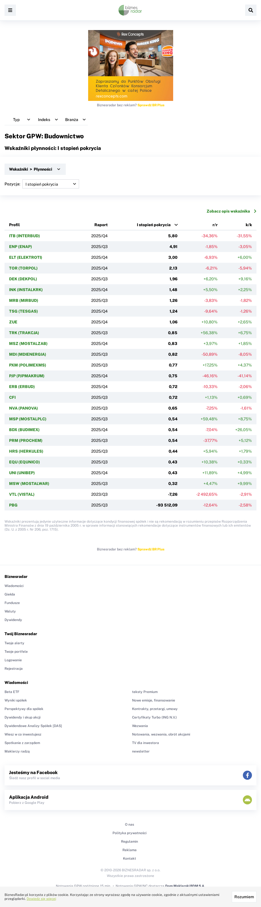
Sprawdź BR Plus (150, 105)
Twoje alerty (14, 643)
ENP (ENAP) (20, 246)
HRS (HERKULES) (26, 451)
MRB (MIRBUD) (23, 300)
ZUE (13, 322)
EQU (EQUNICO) (24, 462)
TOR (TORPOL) (23, 268)
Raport (101, 224)
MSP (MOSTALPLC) (27, 419)
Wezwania (140, 726)
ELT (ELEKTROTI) (25, 257)
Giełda (10, 594)
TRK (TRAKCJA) (24, 332)
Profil (14, 224)
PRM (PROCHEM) (26, 440)
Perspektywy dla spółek (24, 709)
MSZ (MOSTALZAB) (28, 343)
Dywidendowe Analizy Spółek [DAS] (33, 726)
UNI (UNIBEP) (22, 473)
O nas (129, 825)
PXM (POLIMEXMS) (27, 365)
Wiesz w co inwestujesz (23, 734)
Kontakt (129, 859)
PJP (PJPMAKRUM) (26, 376)
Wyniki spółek (16, 700)
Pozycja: (42, 183)
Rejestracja (14, 669)
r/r (215, 224)
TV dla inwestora (145, 743)
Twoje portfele (16, 652)
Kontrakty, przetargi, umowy (155, 709)
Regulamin (129, 842)
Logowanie (13, 660)
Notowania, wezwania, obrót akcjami (161, 734)
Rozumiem (244, 897)
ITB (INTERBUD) (24, 236)
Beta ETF (12, 692)
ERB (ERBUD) (22, 386)
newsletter (141, 751)
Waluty (10, 611)
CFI (12, 397)
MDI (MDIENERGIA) (27, 354)
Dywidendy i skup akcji (23, 717)
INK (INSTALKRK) (26, 289)
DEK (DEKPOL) (23, 279)
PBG (13, 505)
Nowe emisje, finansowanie (153, 700)
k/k (249, 224)
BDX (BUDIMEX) (24, 429)
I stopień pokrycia (154, 224)
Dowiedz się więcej (41, 899)
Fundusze (12, 603)
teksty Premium (145, 692)
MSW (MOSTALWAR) (29, 483)
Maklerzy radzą (17, 751)
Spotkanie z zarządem (22, 743)
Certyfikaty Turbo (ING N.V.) (154, 717)
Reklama (129, 850)
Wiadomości (14, 586)
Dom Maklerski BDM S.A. (185, 886)
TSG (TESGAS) (23, 311)
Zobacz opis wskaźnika (231, 211)
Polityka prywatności (130, 833)
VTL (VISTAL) (22, 494)
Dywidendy (13, 620)
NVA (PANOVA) (23, 408)
